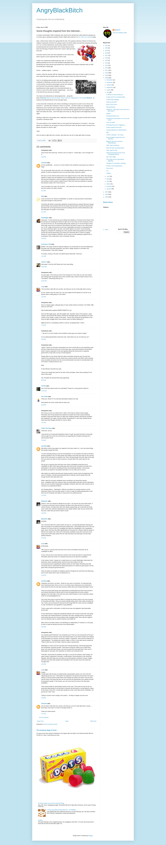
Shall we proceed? (111, 102)
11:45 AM (44, 391)
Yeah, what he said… (112, 150)
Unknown (44, 703)
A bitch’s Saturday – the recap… (115, 135)
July (108, 92)
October (109, 85)
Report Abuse (108, 202)
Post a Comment (43, 717)
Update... (108, 113)
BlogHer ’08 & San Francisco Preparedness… (114, 142)
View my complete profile (120, 32)
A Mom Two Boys (46, 428)
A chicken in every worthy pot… (115, 94)
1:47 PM (43, 495)
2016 (106, 58)
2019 (106, 50)
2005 (106, 197)
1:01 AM (43, 422)
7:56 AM (43, 440)
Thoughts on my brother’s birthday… (116, 163)
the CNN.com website (85, 37)
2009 (106, 75)
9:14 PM (43, 190)
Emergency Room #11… (113, 116)
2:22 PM (43, 212)
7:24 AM (43, 325)
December (110, 80)
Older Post (93, 721)
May (108, 179)
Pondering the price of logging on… (116, 125)
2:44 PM (43, 538)
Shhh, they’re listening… (113, 145)
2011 (106, 70)
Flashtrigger (44, 217)
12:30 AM (44, 281)
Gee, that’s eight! (111, 157)
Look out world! (110, 122)
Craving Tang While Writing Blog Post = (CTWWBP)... (62, 810)
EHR (42, 196)
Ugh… (108, 132)
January (109, 189)
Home (67, 721)
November (110, 82)
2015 (106, 60)
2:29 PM (43, 513)
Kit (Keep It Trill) (46, 244)
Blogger (90, 835)
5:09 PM (43, 157)
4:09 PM (43, 627)
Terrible (43, 386)
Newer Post (40, 721)
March (109, 184)
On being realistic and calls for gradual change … (52, 803)
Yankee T (44, 262)
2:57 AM (43, 713)
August (109, 90)
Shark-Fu (117, 30)
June (108, 176)
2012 (106, 68)
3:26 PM (43, 575)
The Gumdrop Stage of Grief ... (47, 730)
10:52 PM (44, 267)
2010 (106, 73)
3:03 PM (43, 238)
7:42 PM (43, 256)
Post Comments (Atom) (50, 724)
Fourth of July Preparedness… (115, 166)
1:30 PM (43, 664)
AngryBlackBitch (59, 10)
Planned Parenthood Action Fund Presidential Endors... (115, 153)
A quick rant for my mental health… (116, 97)
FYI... (107, 171)
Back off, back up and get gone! (115, 148)
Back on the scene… (112, 104)
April (108, 181)
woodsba (44, 162)
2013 (106, 65)
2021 (106, 45)
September (110, 87)
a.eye (42, 286)
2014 (106, 63)
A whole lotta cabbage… (113, 99)
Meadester (44, 501)
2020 (106, 48)
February (109, 186)
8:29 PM (43, 405)
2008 (106, 78)
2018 (106, 53)
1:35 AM (43, 297)
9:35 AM (43, 339)
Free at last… (110, 168)
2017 (106, 55)
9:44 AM (43, 380)
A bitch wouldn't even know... (114, 127)
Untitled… (41, 820)
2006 (106, 194)
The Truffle (44, 396)
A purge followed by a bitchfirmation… (117, 130)
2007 (106, 192)
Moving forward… (111, 107)
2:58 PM (43, 698)
